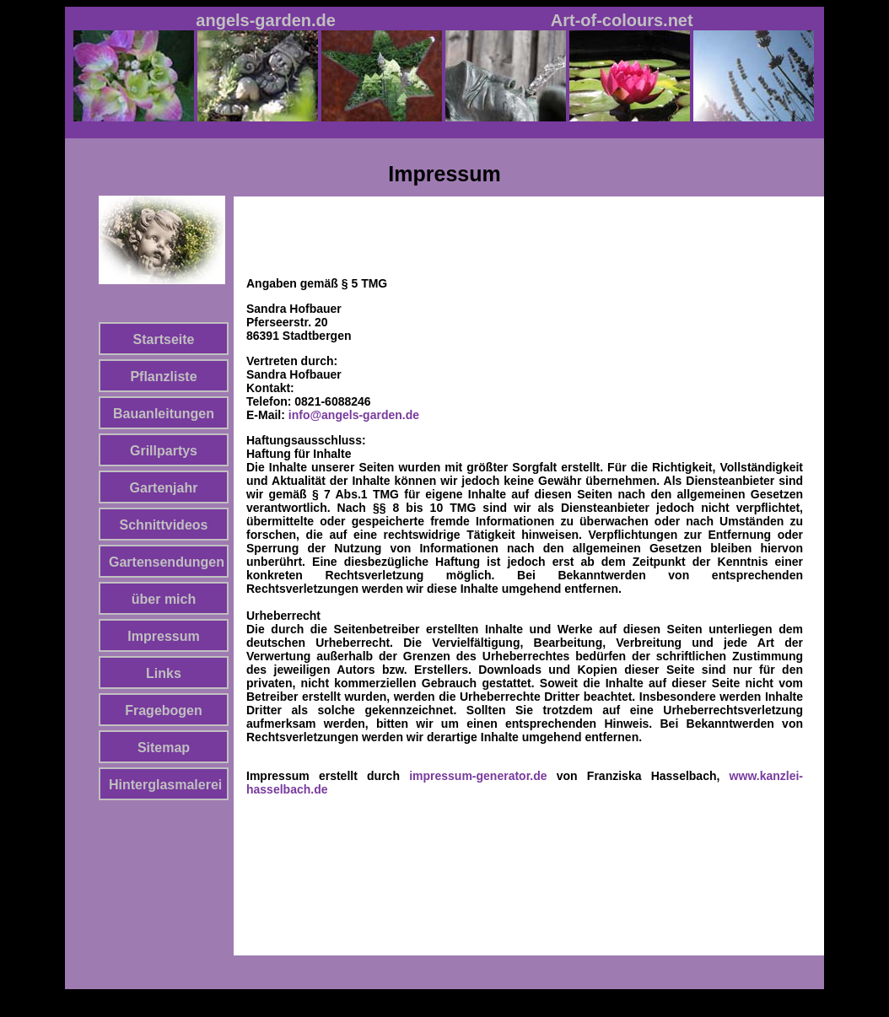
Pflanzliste (163, 376)
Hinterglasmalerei (165, 785)
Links (163, 673)
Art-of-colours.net (622, 20)
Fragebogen (163, 710)
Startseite (164, 339)
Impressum (163, 636)
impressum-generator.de (478, 776)
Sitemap (163, 747)
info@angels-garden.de (353, 415)
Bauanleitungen (163, 413)
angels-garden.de (266, 20)
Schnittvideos (164, 525)
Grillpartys (163, 451)
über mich (164, 599)
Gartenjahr (164, 488)
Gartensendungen (166, 562)
